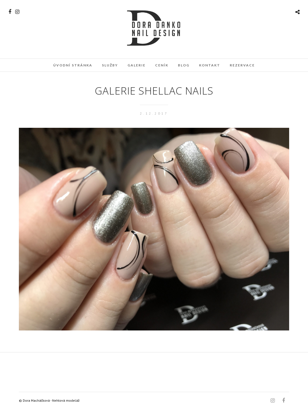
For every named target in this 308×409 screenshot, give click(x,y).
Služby (110, 65)
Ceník (161, 65)
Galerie (137, 65)
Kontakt (209, 65)
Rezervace (242, 65)
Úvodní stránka (72, 65)
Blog (183, 65)
